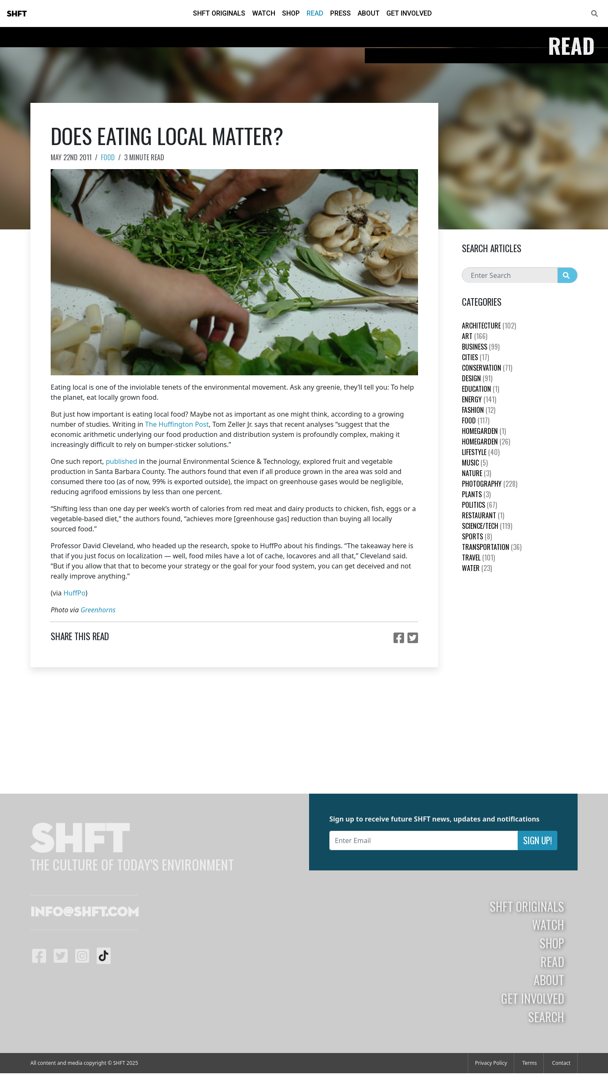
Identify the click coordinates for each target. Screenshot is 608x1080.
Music (475, 463)
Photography (489, 484)
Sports (477, 536)
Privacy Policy (491, 1063)
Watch (263, 13)
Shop (291, 13)
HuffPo (74, 593)
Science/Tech (487, 526)
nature (476, 473)
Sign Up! (537, 840)
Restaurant (483, 515)
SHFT (17, 14)
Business (480, 347)
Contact (561, 1063)
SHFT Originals (219, 13)
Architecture (489, 325)
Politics (479, 505)
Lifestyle (480, 452)
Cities (475, 357)
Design (477, 378)
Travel (478, 557)
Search (546, 1017)
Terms (529, 1063)
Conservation (487, 368)
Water (477, 568)
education (480, 389)
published (121, 461)
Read (315, 13)
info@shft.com (84, 912)
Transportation (491, 547)
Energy (479, 399)
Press (340, 13)
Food (108, 157)
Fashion (478, 410)
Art (474, 336)
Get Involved (409, 13)
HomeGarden (484, 431)
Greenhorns (98, 609)
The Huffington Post (177, 424)
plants (476, 494)
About (369, 13)
